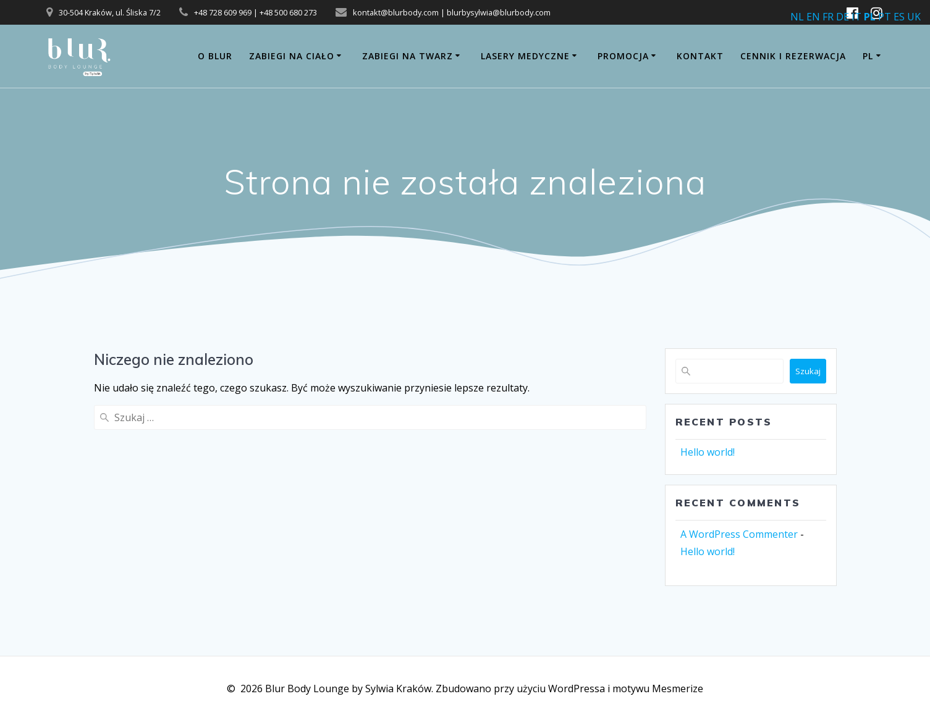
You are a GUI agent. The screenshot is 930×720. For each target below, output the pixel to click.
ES (899, 16)
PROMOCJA (623, 56)
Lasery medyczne (525, 56)
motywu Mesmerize (657, 688)
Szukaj (808, 371)
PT (884, 16)
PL (868, 56)
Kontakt (700, 56)
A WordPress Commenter (739, 534)
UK (914, 16)
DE (842, 16)
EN (813, 16)
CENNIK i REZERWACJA (793, 56)
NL (797, 16)
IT (856, 16)
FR (828, 16)
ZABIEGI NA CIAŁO (291, 56)
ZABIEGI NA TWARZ (407, 56)
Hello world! (707, 452)
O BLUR (215, 56)
